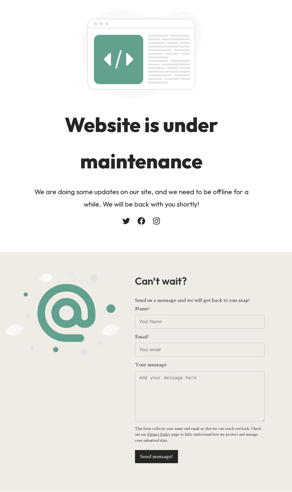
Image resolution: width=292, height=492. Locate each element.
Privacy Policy (157, 435)
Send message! (167, 457)
